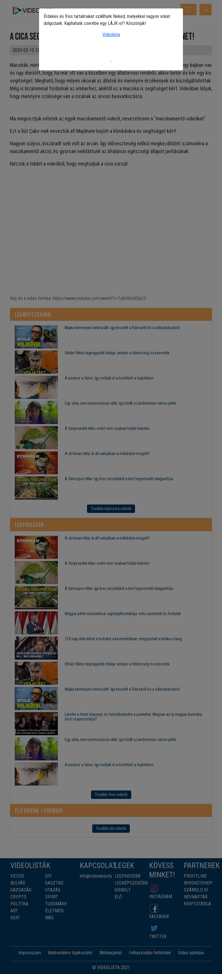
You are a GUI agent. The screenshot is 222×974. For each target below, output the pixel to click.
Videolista (111, 34)
